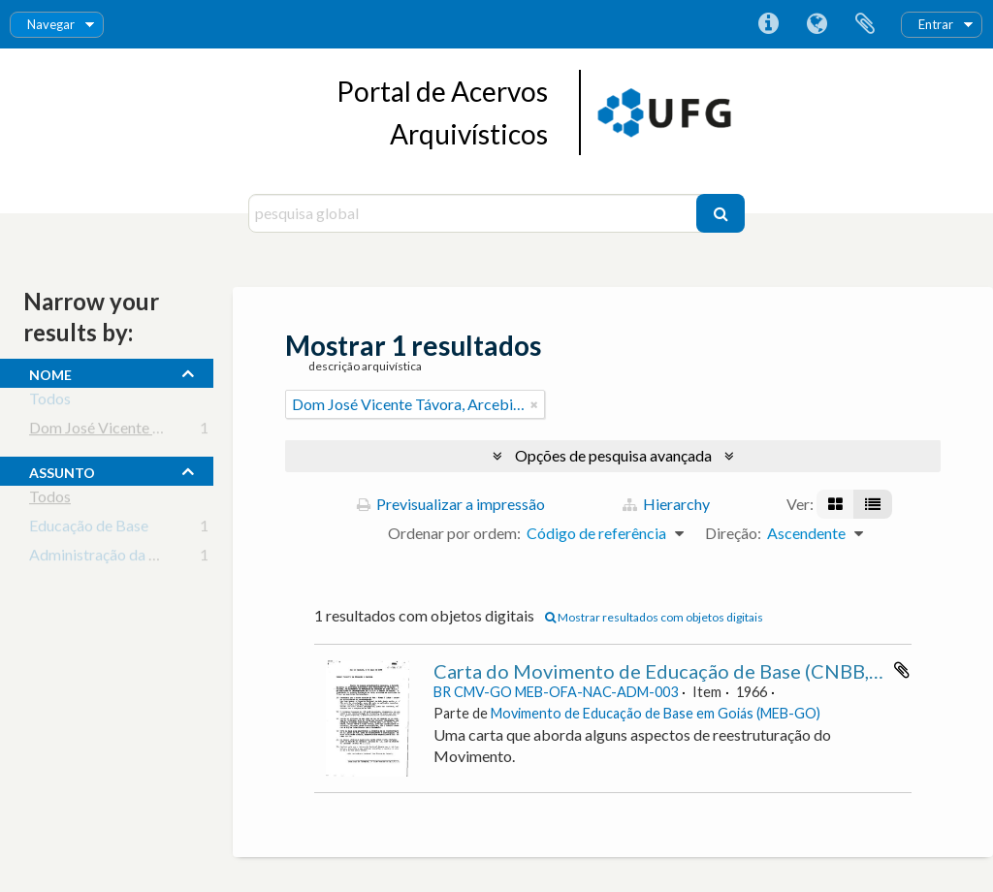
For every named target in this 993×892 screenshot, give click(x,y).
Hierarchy (666, 503)
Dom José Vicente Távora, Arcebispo (151, 431)
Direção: (733, 533)
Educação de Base (88, 529)
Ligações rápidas (768, 24)
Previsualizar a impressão (451, 503)
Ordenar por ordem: (454, 533)
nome (50, 372)
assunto (62, 470)
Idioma (816, 24)
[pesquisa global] (474, 213)
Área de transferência (865, 24)
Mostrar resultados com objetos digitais (654, 617)
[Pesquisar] (720, 213)
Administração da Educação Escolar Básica (170, 558)
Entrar (935, 24)
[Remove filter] (534, 404)
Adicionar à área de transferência (902, 670)
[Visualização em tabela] (872, 504)
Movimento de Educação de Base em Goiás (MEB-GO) (655, 713)
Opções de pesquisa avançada (613, 455)
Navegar (51, 24)
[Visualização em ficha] (835, 504)
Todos (50, 402)
